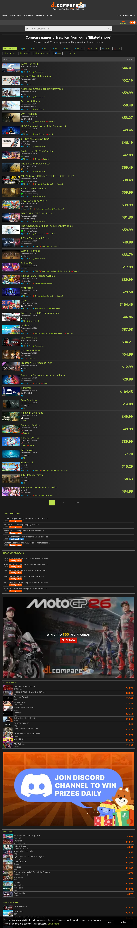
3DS (117, 48)
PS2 (66, 48)
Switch (92, 48)
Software (28, 15)
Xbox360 (25, 53)
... (70, 502)
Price (130, 59)
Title (6, 59)
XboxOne (9, 53)
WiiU (105, 48)
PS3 (55, 48)
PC (23, 48)
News (49, 15)
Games (4, 15)
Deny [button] (109, 922)
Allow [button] (123, 922)
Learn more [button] (53, 924)
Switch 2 (71, 53)
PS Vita (79, 48)
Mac (58, 53)
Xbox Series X (42, 53)
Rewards (40, 15)
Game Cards (15, 15)
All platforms (10, 48)
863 (77, 502)
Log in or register (124, 15)
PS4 (44, 48)
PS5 (34, 48)
